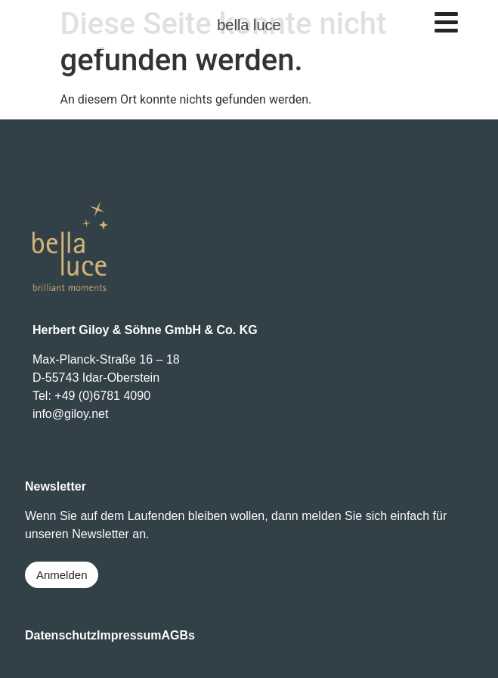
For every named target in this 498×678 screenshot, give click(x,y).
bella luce (249, 25)
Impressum (129, 635)
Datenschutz (61, 635)
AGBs (177, 635)
